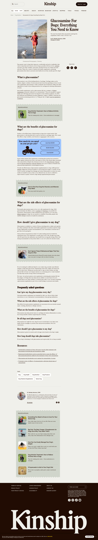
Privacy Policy (15, 488)
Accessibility (33, 490)
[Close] (95, 536)
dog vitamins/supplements (25, 379)
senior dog (39, 379)
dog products (46, 374)
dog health (26, 374)
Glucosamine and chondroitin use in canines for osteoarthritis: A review (37, 358)
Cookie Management (35, 485)
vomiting (38, 211)
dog (19, 374)
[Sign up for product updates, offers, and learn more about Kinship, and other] (85, 487)
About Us (49, 485)
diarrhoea (45, 211)
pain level (43, 137)
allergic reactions (21, 214)
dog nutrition (35, 374)
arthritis (19, 169)
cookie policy (49, 536)
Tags (18, 371)
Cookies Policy (33, 488)
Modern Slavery (51, 490)
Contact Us (50, 488)
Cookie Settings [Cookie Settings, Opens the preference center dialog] (89, 536)
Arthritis (57, 66)
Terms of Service (16, 485)
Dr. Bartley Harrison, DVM (58, 38)
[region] (49, 537)
